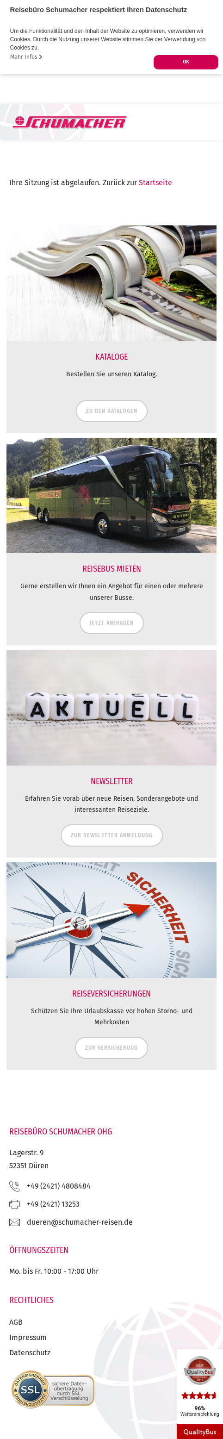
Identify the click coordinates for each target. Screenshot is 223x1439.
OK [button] (186, 62)
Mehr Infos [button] (26, 57)
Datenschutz (29, 1352)
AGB (16, 1322)
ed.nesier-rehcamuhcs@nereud (80, 1222)
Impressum (28, 1337)
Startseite (155, 182)
